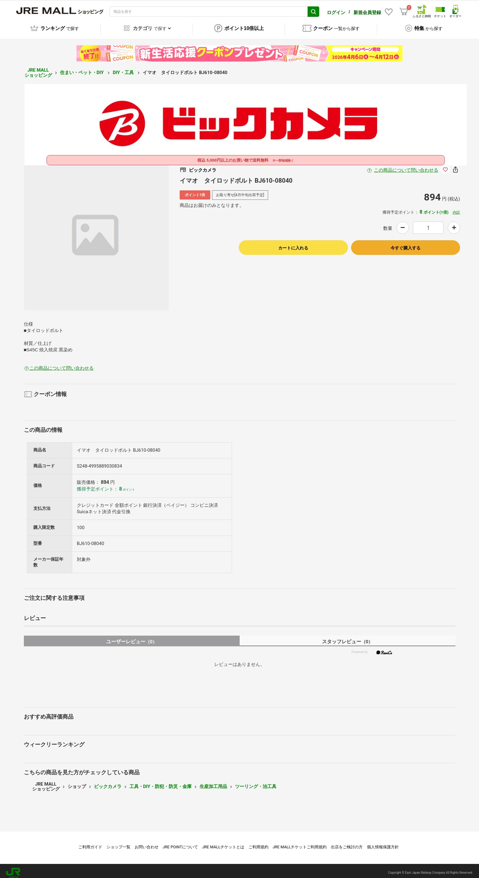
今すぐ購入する (406, 243)
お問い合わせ (147, 842)
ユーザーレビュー (131, 637)
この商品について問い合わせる (406, 166)
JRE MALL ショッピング (38, 68)
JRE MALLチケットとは (223, 842)
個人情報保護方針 (383, 842)
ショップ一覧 (118, 842)
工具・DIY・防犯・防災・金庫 (160, 782)
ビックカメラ (108, 782)
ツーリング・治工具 (255, 782)
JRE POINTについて (180, 842)
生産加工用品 (213, 782)
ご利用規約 (258, 842)
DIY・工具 (124, 68)
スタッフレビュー (347, 637)
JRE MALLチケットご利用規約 (300, 842)
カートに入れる (293, 243)
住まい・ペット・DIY (82, 68)
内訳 (456, 208)
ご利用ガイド (90, 842)
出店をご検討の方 (347, 842)
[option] (96, 233)
